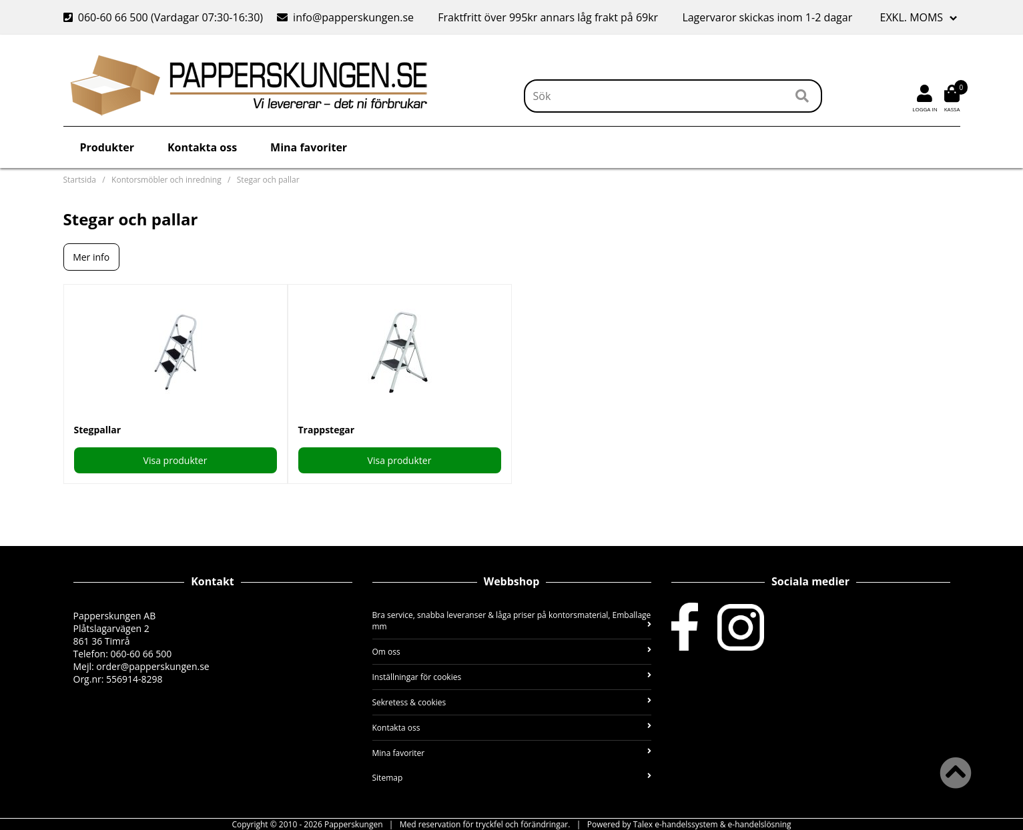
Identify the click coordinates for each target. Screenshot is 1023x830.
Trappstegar (326, 429)
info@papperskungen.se (345, 17)
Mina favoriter (308, 147)
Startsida (79, 179)
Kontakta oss (202, 147)
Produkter (107, 147)
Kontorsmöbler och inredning (166, 179)
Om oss (511, 651)
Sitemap (511, 777)
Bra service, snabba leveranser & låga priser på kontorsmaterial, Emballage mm (511, 620)
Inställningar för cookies (511, 677)
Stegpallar (97, 429)
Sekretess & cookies (511, 702)
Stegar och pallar (268, 179)
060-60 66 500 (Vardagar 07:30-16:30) (164, 17)
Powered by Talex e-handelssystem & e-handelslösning (689, 824)
